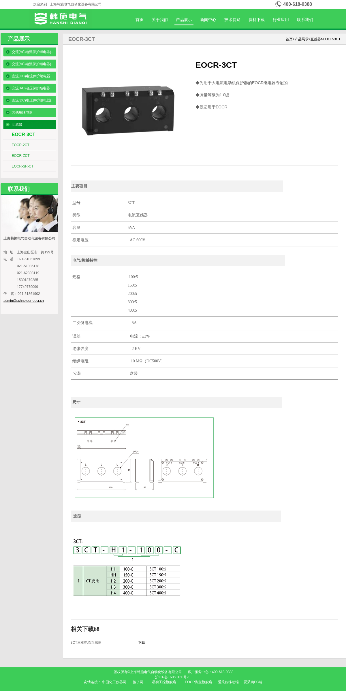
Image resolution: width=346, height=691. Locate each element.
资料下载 (257, 19)
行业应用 (281, 19)
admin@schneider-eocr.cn (23, 301)
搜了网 (138, 682)
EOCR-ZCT (21, 156)
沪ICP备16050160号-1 (173, 677)
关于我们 (160, 19)
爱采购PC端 (253, 682)
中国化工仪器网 (114, 682)
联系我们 (305, 19)
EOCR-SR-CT (22, 166)
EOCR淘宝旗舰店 (198, 682)
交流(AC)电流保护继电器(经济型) (34, 52)
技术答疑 (232, 19)
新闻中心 (208, 19)
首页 (140, 19)
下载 (141, 643)
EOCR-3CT (23, 134)
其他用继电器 (22, 112)
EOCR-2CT (20, 145)
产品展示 (184, 19)
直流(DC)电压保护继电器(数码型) (34, 100)
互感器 (17, 125)
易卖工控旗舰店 (164, 682)
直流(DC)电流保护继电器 (31, 76)
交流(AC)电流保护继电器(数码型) (34, 64)
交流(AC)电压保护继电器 (31, 88)
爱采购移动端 (228, 682)
